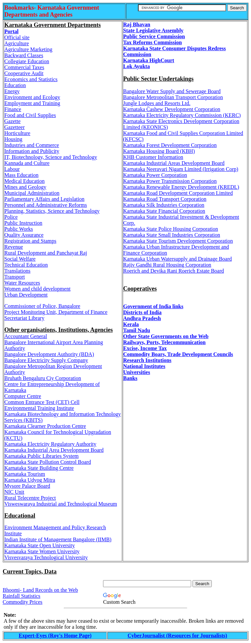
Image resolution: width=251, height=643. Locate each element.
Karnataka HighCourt (148, 60)
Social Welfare (20, 259)
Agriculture (16, 43)
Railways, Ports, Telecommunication (164, 342)
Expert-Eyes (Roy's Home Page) (55, 635)
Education (15, 85)
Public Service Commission (154, 36)
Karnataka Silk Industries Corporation (163, 205)
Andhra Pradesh (142, 318)
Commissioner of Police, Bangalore (42, 306)
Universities (136, 372)
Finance (12, 109)
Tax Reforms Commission (152, 42)
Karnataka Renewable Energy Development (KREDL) (181, 187)
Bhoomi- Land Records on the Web (40, 590)
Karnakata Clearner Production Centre (45, 426)
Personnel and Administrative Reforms (45, 205)
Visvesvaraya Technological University (46, 557)
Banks (130, 378)
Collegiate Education (26, 61)
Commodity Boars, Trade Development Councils (178, 354)
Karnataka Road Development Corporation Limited (178, 193)
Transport (14, 277)
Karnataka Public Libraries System (41, 456)
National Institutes (144, 366)
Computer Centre (22, 396)
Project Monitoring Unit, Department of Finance (55, 312)
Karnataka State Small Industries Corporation (171, 235)
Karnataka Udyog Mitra (29, 480)
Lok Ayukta (136, 66)
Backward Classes (23, 55)
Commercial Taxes (24, 67)
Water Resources (22, 283)
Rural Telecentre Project (30, 498)
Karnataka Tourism (24, 474)
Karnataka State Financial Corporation (164, 211)
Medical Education (24, 181)
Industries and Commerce (31, 145)
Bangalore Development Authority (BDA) (49, 354)
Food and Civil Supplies (30, 115)
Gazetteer (14, 127)
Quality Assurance (24, 235)
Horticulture (17, 133)
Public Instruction (23, 223)
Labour (12, 169)
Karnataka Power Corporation (155, 175)
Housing (13, 139)
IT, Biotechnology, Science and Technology (50, 157)
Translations (17, 271)
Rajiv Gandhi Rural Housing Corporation (167, 265)
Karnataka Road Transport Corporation (164, 199)
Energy (12, 91)
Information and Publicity (31, 151)
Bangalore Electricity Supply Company (46, 360)
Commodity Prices (23, 602)
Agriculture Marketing (28, 49)
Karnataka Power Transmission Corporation (170, 181)
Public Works (18, 229)
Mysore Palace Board (27, 486)
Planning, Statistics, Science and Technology (52, 211)
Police (11, 217)
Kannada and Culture (27, 163)
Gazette (12, 121)
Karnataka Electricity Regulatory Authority (50, 444)
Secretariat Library (24, 318)
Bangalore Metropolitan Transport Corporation (173, 97)
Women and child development (37, 289)
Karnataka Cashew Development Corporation (171, 109)
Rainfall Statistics (21, 596)
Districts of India (142, 312)
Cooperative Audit (24, 73)
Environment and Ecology (32, 97)
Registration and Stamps (30, 241)
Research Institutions (147, 360)
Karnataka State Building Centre (38, 468)
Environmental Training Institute (39, 408)
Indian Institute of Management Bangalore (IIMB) (57, 539)
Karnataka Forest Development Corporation (170, 145)
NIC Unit (14, 492)
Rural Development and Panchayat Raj (45, 253)
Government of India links (153, 306)
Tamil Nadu (136, 330)
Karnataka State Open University (39, 545)
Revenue (13, 247)
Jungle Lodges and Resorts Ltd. (156, 103)
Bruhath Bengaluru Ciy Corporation (42, 378)
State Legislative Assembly (153, 30)
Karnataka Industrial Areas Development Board (174, 163)
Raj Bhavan (136, 24)
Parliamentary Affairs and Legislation (44, 199)
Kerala (131, 324)
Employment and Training (32, 103)
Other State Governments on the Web (166, 336)
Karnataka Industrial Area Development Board (54, 450)
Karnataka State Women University (41, 551)
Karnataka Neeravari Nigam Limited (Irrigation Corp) (180, 169)
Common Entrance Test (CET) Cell (41, 402)
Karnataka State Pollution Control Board (47, 462)
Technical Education (26, 265)
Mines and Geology (25, 187)
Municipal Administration (32, 193)
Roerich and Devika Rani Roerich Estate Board (173, 271)
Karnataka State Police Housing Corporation (170, 229)
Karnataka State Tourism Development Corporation (178, 241)
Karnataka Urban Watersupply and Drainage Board (177, 259)
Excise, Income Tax (145, 348)
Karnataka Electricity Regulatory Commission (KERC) (182, 115)
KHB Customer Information (153, 157)
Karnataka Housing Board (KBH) (159, 151)
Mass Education (21, 175)
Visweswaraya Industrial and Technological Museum (60, 504)
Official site (17, 37)
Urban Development (26, 295)
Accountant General (25, 336)
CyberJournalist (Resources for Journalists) (177, 635)
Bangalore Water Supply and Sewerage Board (172, 91)
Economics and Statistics (31, 79)
